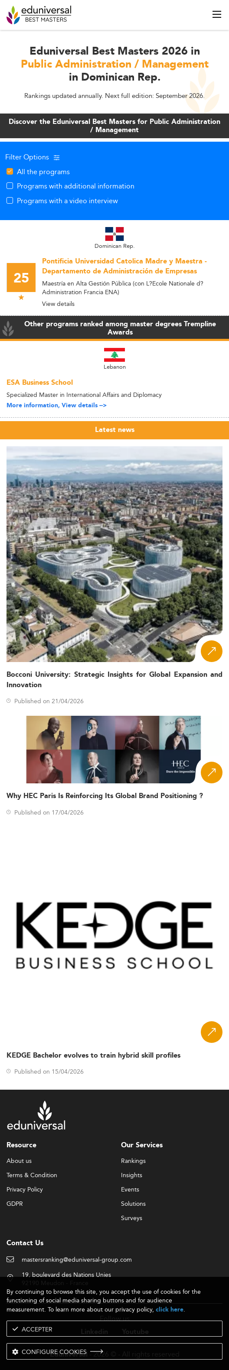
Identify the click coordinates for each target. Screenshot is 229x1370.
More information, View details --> (57, 405)
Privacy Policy (25, 1189)
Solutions (133, 1204)
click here (169, 1310)
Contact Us (25, 1243)
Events (130, 1189)
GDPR (15, 1204)
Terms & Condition (32, 1175)
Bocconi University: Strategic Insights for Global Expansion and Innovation (114, 679)
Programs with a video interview (67, 200)
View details (58, 303)
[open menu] (217, 14)
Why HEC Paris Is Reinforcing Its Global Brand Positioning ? (105, 796)
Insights (131, 1175)
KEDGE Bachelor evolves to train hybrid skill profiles (93, 1055)
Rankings (133, 1161)
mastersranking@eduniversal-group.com (77, 1260)
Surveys (131, 1218)
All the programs (43, 171)
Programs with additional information (75, 186)
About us (19, 1161)
